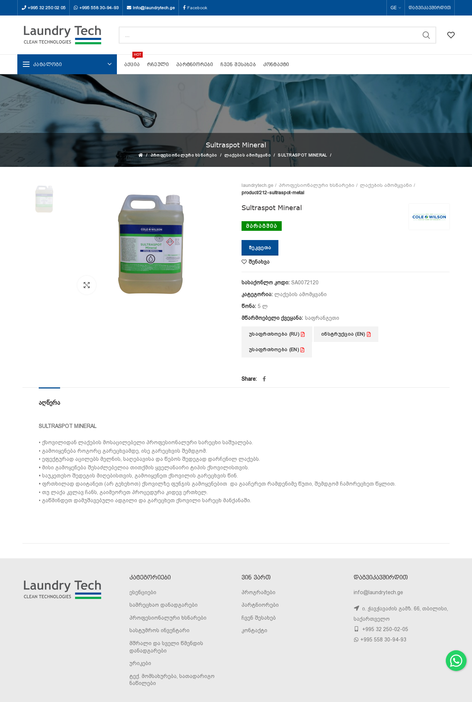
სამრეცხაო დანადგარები (163, 605)
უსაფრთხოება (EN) (277, 349)
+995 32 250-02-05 (384, 629)
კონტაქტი (254, 630)
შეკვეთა (260, 247)
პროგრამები (258, 592)
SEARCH (426, 35)
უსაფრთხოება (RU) (277, 334)
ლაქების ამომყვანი (247, 155)
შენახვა (259, 261)
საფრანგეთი (322, 318)
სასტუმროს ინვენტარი (159, 630)
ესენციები (142, 592)
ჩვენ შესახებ (259, 618)
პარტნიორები (260, 605)
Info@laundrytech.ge (154, 7)
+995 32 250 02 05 (47, 7)
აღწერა (49, 402)
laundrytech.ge (257, 185)
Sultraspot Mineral (302, 155)
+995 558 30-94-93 (99, 7)
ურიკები (140, 663)
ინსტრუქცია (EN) (346, 334)
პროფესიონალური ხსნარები (183, 155)
